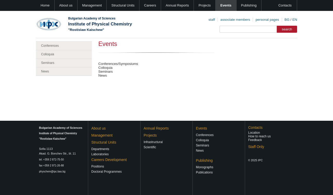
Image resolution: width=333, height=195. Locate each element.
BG (287, 20)
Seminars (47, 63)
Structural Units (123, 5)
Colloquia (47, 54)
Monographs (204, 167)
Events (225, 5)
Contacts (285, 5)
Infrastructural (153, 142)
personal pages (267, 20)
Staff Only (256, 147)
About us (66, 5)
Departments (100, 149)
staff (211, 20)
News (45, 71)
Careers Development (109, 160)
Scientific (150, 147)
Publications (204, 172)
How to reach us (259, 136)
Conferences (50, 46)
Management (92, 5)
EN (294, 20)
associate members (235, 20)
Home (45, 5)
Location (254, 133)
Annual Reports (177, 5)
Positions (97, 166)
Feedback (255, 140)
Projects (204, 5)
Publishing (249, 5)
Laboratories (100, 154)
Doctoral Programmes (106, 171)
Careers (150, 5)
